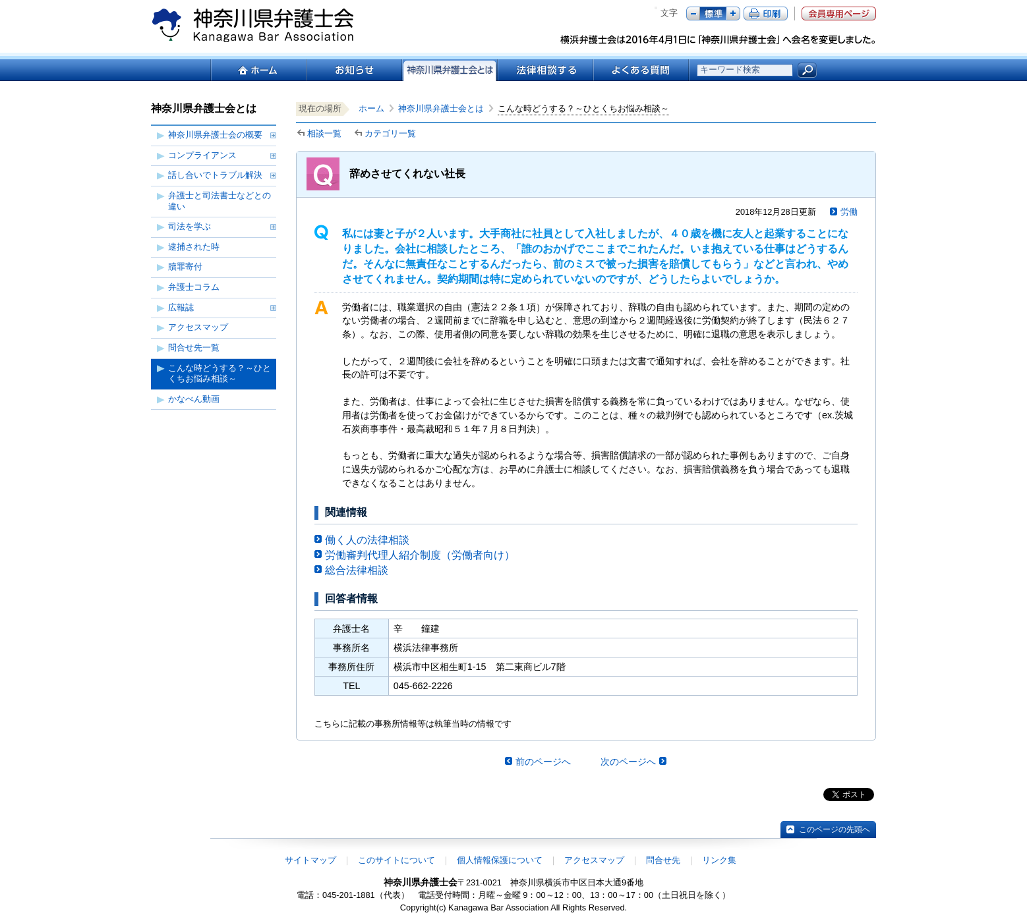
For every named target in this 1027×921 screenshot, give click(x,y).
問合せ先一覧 (194, 347)
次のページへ (628, 761)
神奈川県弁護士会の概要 (215, 135)
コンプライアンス (202, 155)
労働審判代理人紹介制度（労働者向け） (420, 555)
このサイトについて (396, 860)
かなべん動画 (194, 399)
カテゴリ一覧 (390, 133)
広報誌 (181, 307)
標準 (713, 13)
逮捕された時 (194, 247)
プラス (733, 13)
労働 (849, 212)
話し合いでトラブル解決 (215, 175)
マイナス (693, 13)
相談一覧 (324, 133)
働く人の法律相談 (367, 539)
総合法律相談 (356, 570)
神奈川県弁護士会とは (441, 108)
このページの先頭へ (834, 829)
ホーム (258, 70)
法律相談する (545, 70)
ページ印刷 (766, 13)
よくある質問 (641, 70)
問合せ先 (663, 860)
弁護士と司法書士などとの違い (219, 200)
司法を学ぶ (189, 226)
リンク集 (719, 860)
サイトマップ (310, 860)
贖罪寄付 (185, 266)
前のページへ (543, 761)
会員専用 (839, 13)
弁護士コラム (194, 287)
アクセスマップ (198, 327)
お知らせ (353, 70)
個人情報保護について (500, 860)
